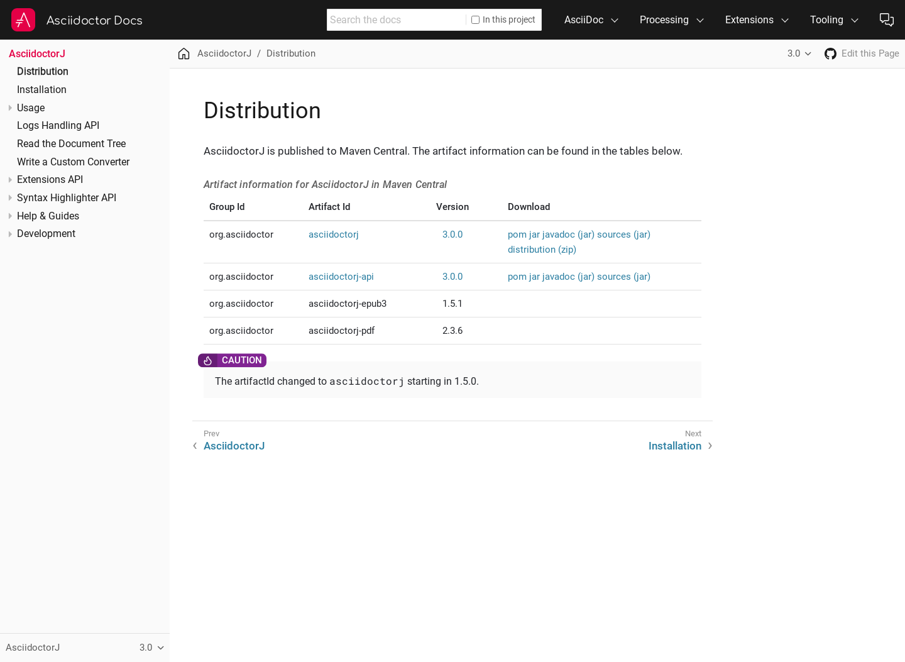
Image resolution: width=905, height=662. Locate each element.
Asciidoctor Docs (95, 20)
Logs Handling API (58, 125)
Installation (42, 90)
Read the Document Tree (71, 144)
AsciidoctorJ (37, 54)
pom (517, 234)
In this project (503, 19)
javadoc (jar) (568, 234)
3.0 (793, 53)
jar (534, 234)
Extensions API (50, 179)
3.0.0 (452, 234)
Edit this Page (870, 53)
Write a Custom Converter (73, 162)
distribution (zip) (542, 249)
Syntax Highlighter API (66, 198)
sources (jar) (623, 234)
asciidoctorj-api (341, 276)
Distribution (43, 71)
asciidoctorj (334, 234)
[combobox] (396, 20)
